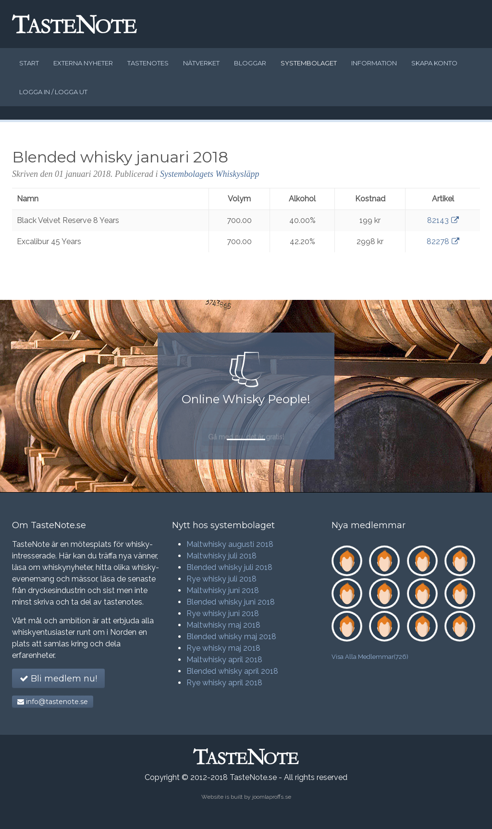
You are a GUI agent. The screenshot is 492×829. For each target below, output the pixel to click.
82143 (443, 220)
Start (29, 63)
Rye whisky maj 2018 (223, 648)
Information (374, 63)
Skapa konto (434, 63)
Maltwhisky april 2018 (224, 659)
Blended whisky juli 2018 (229, 567)
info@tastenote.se (52, 701)
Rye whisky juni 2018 (222, 613)
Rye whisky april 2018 (224, 682)
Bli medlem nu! (58, 678)
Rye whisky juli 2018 (221, 578)
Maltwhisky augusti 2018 (229, 544)
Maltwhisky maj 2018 (223, 625)
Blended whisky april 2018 (232, 671)
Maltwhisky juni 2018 (222, 590)
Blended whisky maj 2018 (231, 636)
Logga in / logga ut (53, 92)
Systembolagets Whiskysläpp (209, 174)
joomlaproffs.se (271, 796)
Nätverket (201, 63)
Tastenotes (148, 63)
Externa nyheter (83, 63)
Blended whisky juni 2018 (230, 601)
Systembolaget (309, 63)
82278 (443, 241)
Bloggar (250, 63)
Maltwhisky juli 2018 (221, 555)
